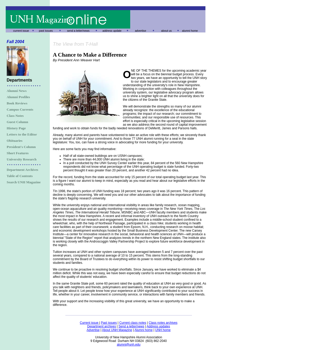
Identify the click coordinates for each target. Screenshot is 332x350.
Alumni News (17, 91)
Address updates (158, 326)
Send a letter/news (131, 326)
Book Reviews (17, 103)
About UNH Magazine (117, 330)
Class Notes (15, 116)
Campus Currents (20, 109)
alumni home (190, 30)
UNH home (162, 330)
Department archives (101, 326)
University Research (22, 159)
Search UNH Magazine (24, 182)
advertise (140, 30)
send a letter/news (78, 30)
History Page (16, 128)
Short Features (18, 153)
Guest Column (17, 122)
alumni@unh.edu (128, 344)
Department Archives (22, 170)
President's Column (21, 147)
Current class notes (132, 323)
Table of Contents (20, 176)
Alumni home (143, 330)
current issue (21, 30)
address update (111, 30)
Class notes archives (163, 323)
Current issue (89, 323)
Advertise (93, 330)
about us (166, 30)
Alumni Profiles (18, 97)
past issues (46, 30)
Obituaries (15, 141)
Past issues (109, 323)
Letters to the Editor (22, 134)
